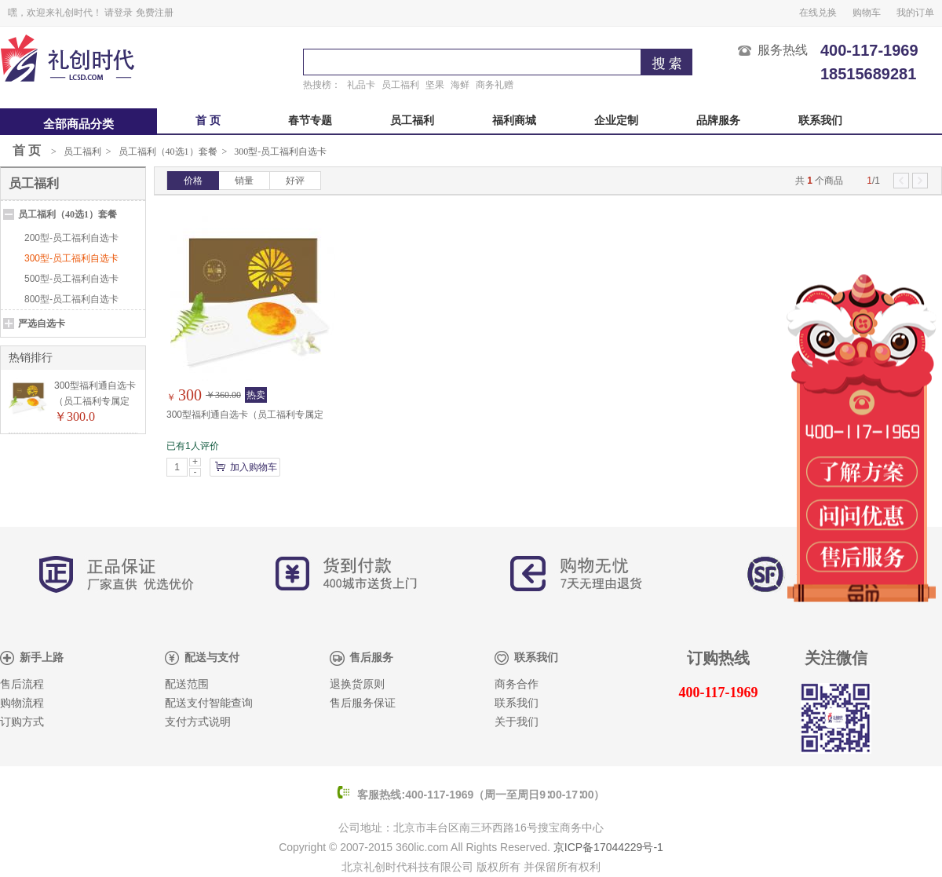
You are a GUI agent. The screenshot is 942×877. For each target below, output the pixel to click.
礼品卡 (361, 84)
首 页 (208, 120)
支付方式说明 (198, 722)
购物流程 (22, 703)
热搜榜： (322, 84)
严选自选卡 (41, 323)
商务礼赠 (494, 84)
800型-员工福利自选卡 (71, 299)
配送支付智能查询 (209, 703)
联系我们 (820, 120)
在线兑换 (818, 12)
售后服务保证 (363, 703)
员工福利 (400, 84)
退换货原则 (357, 684)
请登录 (118, 12)
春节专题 (310, 120)
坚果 (434, 84)
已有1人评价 (192, 445)
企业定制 (616, 120)
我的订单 (915, 12)
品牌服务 (718, 120)
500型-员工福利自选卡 (71, 278)
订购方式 (22, 722)
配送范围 (187, 684)
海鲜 (460, 84)
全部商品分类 (78, 124)
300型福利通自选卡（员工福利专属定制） (95, 401)
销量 (244, 180)
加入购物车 (253, 467)
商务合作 (517, 684)
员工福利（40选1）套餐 (168, 151)
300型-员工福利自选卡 (280, 151)
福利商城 (514, 120)
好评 (295, 180)
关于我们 (517, 722)
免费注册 (154, 12)
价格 (193, 180)
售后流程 (22, 684)
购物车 (867, 12)
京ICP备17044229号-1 (608, 847)
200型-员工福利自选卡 (71, 237)
